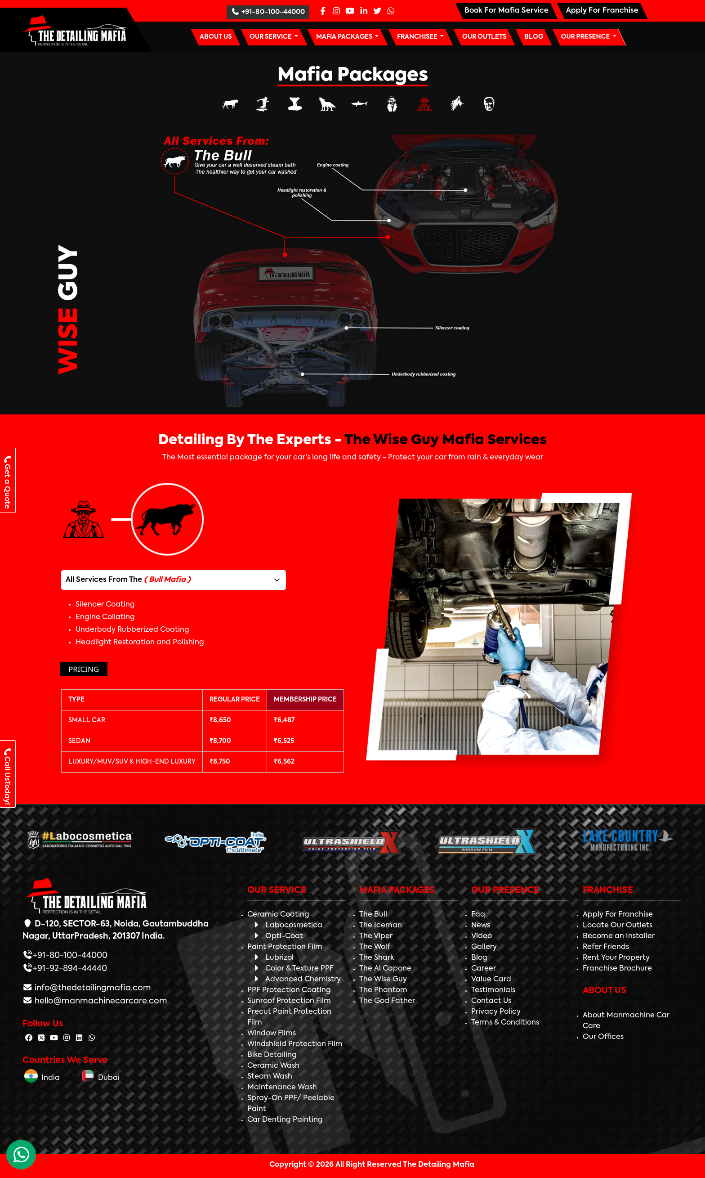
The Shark (376, 958)
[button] (274, 37)
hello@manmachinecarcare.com (100, 1001)
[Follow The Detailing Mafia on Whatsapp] (91, 1038)
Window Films (271, 1033)
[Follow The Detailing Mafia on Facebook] (28, 1038)
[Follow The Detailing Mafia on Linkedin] (79, 1038)
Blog (479, 958)
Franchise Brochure (617, 968)
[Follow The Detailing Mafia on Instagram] (66, 1038)
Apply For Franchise (618, 914)
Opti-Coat (277, 936)
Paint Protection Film (284, 947)
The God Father (387, 1001)
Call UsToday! (6, 776)
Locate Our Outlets (617, 925)
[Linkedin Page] (364, 12)
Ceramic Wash (273, 1066)
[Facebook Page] (323, 12)
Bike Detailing (272, 1055)
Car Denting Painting (285, 1120)
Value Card (491, 979)
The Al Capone (385, 968)
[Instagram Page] (336, 12)
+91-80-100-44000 (268, 12)
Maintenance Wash (282, 1087)
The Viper (376, 936)
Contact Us (491, 1001)
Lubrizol (273, 958)
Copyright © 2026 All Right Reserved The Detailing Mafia (371, 1165)
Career (483, 968)
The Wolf (374, 947)
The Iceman (380, 925)
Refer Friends (606, 947)
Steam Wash (269, 1076)
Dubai (100, 1078)
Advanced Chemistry (296, 979)
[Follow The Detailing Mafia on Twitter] (41, 1038)
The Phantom (383, 990)
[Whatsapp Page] (391, 12)
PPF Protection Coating (289, 990)
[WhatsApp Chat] (21, 1154)
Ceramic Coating (278, 914)
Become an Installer (619, 936)
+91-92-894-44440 (70, 969)
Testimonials (493, 990)
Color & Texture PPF (293, 968)
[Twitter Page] (377, 12)
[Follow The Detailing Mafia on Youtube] (53, 1038)
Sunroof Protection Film (289, 1001)
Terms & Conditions (505, 1022)
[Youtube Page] (350, 12)
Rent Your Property (616, 958)
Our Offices (603, 1037)
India (42, 1078)
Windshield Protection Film (295, 1044)
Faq (478, 914)
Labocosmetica (287, 925)
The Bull (373, 914)
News (480, 925)
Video (481, 936)
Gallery (484, 947)
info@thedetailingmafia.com (92, 988)
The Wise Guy (383, 979)
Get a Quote (7, 482)
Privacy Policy (496, 1012)
